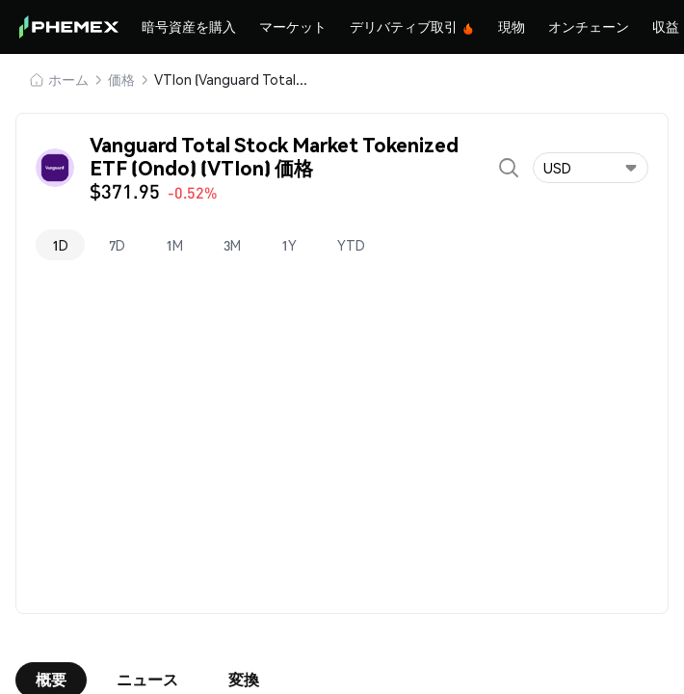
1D (60, 245)
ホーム (68, 79)
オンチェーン (588, 26)
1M (174, 245)
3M (232, 245)
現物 (511, 26)
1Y (289, 245)
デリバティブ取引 (412, 26)
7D (117, 245)
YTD (351, 245)
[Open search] (508, 167)
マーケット (293, 26)
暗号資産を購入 (189, 26)
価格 (121, 79)
